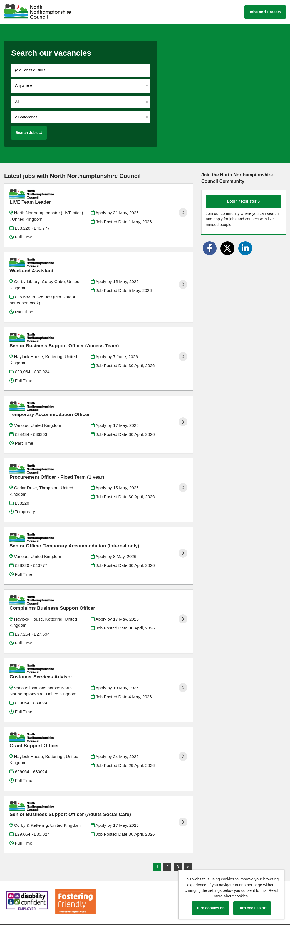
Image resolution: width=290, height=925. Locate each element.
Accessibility (14, 879)
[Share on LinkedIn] (245, 248)
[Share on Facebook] (210, 248)
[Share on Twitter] (227, 248)
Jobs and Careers (265, 12)
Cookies (11, 874)
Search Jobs (29, 133)
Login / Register (243, 201)
